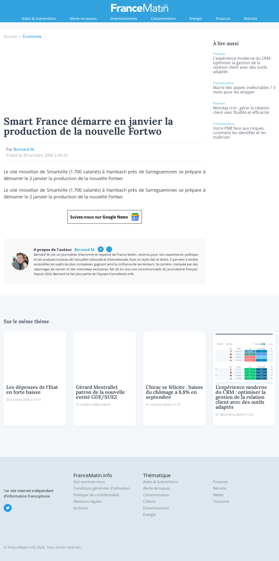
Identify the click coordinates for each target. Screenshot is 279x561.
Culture (149, 501)
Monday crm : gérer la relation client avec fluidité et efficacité (241, 110)
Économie (32, 36)
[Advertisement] (104, 76)
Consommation (163, 18)
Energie (195, 18)
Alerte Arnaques (83, 18)
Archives (80, 508)
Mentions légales (87, 501)
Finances (223, 18)
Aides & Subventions (39, 18)
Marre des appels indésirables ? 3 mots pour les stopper (244, 90)
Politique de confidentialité (96, 495)
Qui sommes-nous (89, 481)
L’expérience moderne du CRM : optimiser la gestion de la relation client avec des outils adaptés (242, 65)
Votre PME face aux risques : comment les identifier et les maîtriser (239, 132)
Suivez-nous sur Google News (104, 217)
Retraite (250, 18)
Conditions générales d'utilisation (101, 488)
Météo (218, 495)
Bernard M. (24, 149)
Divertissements (123, 18)
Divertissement (156, 508)
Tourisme (221, 501)
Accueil (10, 36)
